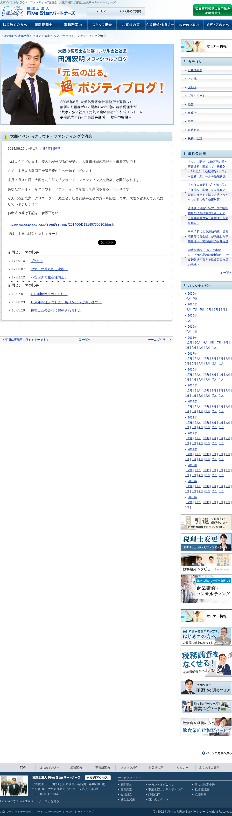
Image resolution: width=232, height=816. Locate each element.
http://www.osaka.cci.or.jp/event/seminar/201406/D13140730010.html (60, 224)
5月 (195, 298)
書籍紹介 (193, 130)
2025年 (192, 304)
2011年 (192, 449)
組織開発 (200, 794)
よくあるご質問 (209, 767)
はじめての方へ (49, 767)
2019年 (192, 326)
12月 (189, 342)
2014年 (192, 401)
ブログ (36, 36)
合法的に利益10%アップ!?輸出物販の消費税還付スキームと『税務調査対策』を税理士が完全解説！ (208, 216)
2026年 (192, 293)
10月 (198, 342)
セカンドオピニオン (161, 784)
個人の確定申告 (205, 784)
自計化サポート (158, 799)
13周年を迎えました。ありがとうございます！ (66, 302)
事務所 (192, 113)
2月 (216, 309)
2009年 (192, 481)
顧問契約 (126, 784)
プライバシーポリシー (48, 811)
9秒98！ (37, 261)
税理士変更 (127, 799)
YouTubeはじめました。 (49, 294)
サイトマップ (86, 811)
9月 (188, 309)
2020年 (192, 315)
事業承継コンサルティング (165, 789)
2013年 (192, 417)
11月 (198, 358)
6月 (188, 298)
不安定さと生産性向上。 (49, 277)
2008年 (192, 497)
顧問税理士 (43, 25)
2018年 (192, 337)
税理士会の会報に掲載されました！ (58, 310)
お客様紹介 (195, 70)
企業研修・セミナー (160, 25)
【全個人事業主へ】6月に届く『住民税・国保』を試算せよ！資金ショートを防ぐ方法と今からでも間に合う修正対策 (208, 192)
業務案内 (76, 767)
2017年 (192, 353)
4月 (194, 347)
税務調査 (126, 789)
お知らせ (5, 811)
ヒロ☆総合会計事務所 (14, 36)
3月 (209, 309)
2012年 (192, 433)
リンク (70, 811)
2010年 (192, 465)
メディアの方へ (218, 25)
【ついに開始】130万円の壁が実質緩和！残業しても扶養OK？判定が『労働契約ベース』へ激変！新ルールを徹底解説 (207, 169)
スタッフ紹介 (102, 25)
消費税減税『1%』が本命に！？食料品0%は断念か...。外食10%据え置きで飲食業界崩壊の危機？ (208, 257)
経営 (57, 148)
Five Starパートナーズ (33, 801)
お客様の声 (14, 25)
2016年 (192, 369)
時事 (47, 148)
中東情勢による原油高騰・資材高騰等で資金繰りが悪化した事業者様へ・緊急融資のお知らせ (208, 236)
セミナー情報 (23, 811)
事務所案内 (73, 25)
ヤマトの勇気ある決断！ (49, 269)
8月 (212, 342)
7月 (195, 309)
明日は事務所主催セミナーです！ (27, 339)
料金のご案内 (189, 25)
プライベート (196, 95)
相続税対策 (202, 789)
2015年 (192, 385)
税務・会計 (195, 138)
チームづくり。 (158, 339)
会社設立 (126, 794)
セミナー (182, 767)
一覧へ (86, 339)
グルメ (192, 87)
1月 (223, 309)
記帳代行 (154, 794)
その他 (192, 79)
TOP (23, 767)
